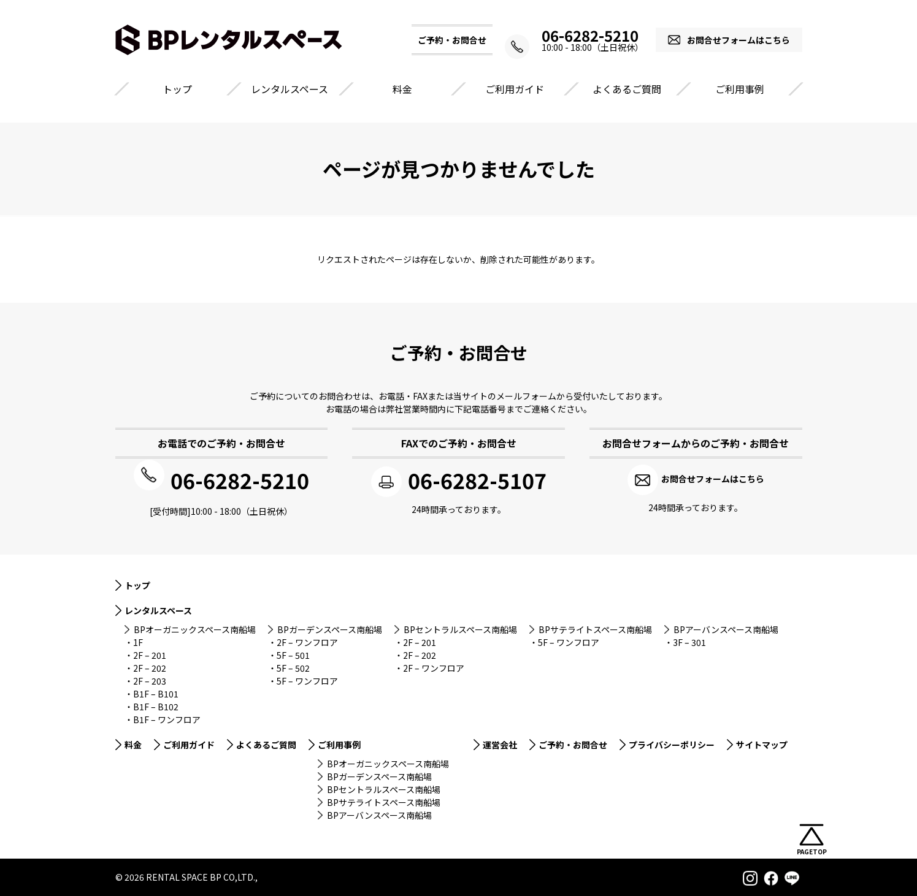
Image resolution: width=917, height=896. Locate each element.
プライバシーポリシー (672, 743)
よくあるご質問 (627, 89)
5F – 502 (293, 666)
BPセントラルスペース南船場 (460, 627)
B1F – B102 (155, 705)
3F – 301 (689, 640)
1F (138, 640)
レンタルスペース (289, 89)
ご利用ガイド (514, 89)
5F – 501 (293, 653)
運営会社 (500, 743)
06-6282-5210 (581, 35)
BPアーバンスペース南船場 (725, 627)
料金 (402, 89)
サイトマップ (762, 743)
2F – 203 (149, 679)
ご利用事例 (739, 89)
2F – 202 (149, 666)
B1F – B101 (155, 692)
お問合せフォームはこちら (738, 40)
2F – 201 (149, 653)
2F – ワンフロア (307, 640)
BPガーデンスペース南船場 (329, 627)
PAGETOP (812, 851)
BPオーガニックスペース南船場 (195, 627)
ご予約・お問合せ (573, 743)
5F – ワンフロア (307, 679)
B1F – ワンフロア (167, 718)
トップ (177, 89)
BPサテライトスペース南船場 (595, 627)
